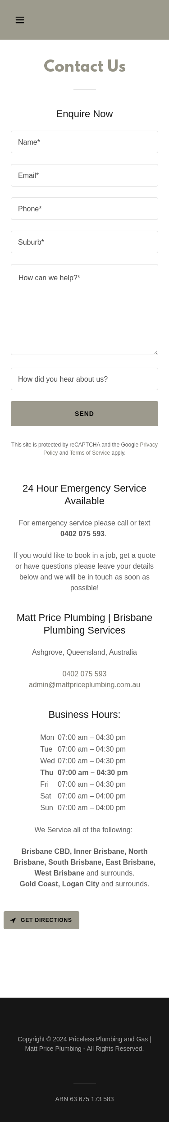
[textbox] (84, 142)
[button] (28, 20)
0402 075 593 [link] (85, 674)
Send (84, 413)
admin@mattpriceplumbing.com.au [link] (84, 685)
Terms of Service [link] (90, 453)
